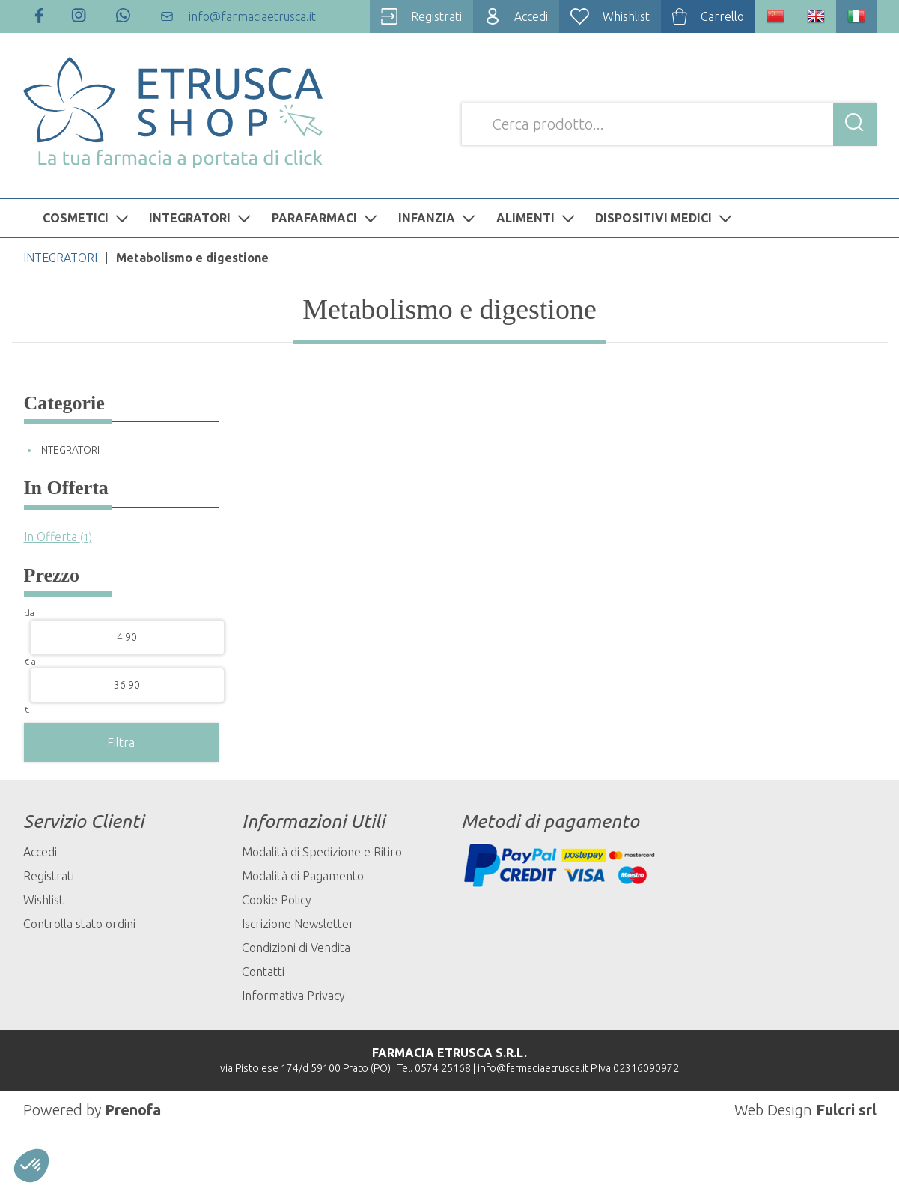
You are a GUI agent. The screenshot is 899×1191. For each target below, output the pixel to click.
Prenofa (133, 1109)
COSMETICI (87, 218)
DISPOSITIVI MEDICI (665, 218)
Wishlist (43, 900)
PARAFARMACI (326, 218)
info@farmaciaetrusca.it (533, 1068)
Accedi (40, 852)
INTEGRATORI (202, 218)
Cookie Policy (276, 900)
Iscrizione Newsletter (298, 923)
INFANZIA (438, 218)
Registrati (48, 876)
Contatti (263, 971)
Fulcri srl (846, 1109)
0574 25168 (443, 1068)
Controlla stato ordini (79, 923)
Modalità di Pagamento (303, 876)
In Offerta (58, 536)
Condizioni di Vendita (296, 947)
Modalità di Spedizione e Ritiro (322, 852)
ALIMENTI (537, 218)
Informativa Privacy (293, 995)
